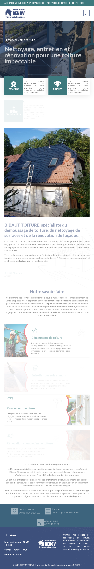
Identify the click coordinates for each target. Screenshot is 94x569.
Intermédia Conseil (46, 565)
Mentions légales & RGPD (68, 565)
